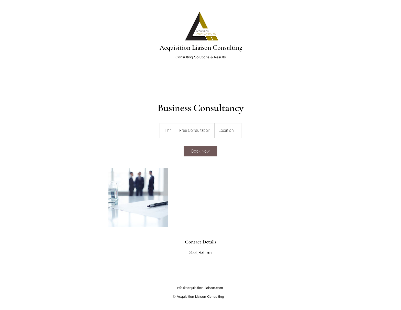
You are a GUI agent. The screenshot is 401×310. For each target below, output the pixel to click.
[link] (200, 151)
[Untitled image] (138, 197)
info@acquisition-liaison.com (199, 287)
